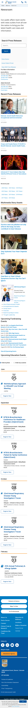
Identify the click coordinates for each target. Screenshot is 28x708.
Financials (6, 310)
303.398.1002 (4, 86)
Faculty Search (7, 308)
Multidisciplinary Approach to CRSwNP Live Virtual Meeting (15, 386)
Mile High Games (14, 333)
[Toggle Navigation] (2, 2)
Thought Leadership (9, 315)
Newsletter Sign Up (9, 653)
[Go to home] (12, 2)
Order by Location (20, 363)
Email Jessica (4, 79)
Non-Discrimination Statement (10, 682)
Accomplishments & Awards (11, 306)
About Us (4, 617)
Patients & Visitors (14, 601)
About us (8, 5)
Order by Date (5, 363)
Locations (18, 622)
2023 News (4, 191)
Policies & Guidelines (7, 679)
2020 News (4, 194)
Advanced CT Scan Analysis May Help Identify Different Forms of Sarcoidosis (13, 173)
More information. (16, 706)
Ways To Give (14, 606)
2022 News (12, 191)
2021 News (19, 191)
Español (6, 699)
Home (2, 5)
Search (6, 51)
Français (21, 699)
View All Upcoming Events (8, 351)
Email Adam (4, 90)
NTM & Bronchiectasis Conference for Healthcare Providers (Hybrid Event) (14, 419)
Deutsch (12, 699)
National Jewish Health (10, 692)
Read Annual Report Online (10, 313)
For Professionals (14, 611)
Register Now (7, 396)
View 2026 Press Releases (9, 67)
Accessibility (4, 685)
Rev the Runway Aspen (17, 347)
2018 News (19, 194)
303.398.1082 (4, 76)
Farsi (17, 699)
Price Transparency (6, 688)
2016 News (12, 198)
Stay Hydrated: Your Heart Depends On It (14, 253)
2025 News (12, 188)
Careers (3, 623)
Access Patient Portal (7, 63)
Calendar (17, 631)
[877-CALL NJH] (22, 2)
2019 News (12, 194)
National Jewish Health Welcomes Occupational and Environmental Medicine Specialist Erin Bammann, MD (13, 117)
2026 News (4, 188)
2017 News (4, 198)
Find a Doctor (5, 59)
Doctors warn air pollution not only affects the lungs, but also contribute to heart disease (13, 227)
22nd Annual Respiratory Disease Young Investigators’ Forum (14, 495)
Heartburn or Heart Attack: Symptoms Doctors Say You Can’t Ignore (13, 278)
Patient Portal (19, 628)
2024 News (19, 188)
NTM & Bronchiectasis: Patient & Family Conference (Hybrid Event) (15, 455)
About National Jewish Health (11, 304)
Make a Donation (21, 625)
